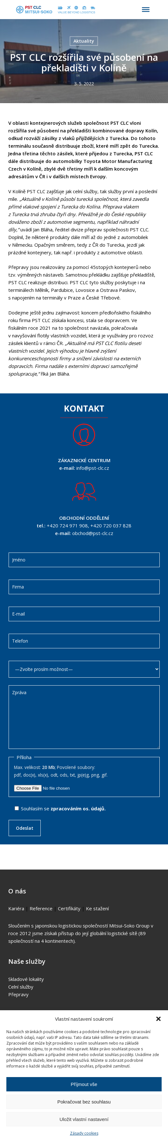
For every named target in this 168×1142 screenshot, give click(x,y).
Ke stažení (97, 908)
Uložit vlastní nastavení (84, 1119)
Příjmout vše (84, 1084)
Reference (41, 908)
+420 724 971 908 (67, 525)
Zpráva (84, 717)
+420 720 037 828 (110, 525)
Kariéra (16, 908)
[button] (158, 1019)
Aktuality (84, 41)
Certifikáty (69, 908)
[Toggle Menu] (146, 9)
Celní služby (20, 986)
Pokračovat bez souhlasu (84, 1101)
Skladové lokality (26, 979)
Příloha (24, 757)
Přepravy (18, 994)
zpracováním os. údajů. (78, 808)
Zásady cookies (84, 1133)
